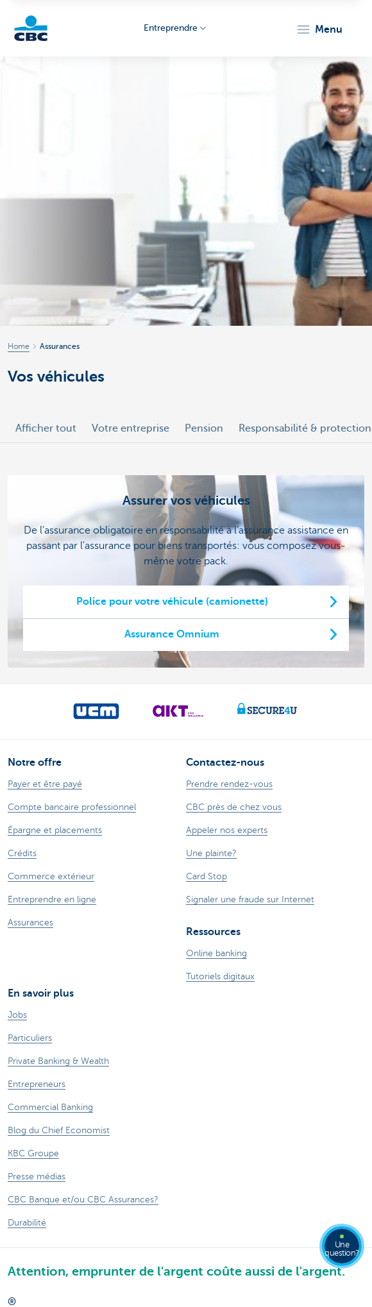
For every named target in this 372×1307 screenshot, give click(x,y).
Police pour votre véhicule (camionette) (172, 601)
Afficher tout (45, 428)
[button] (319, 29)
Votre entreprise (130, 428)
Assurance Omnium (171, 634)
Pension (204, 428)
